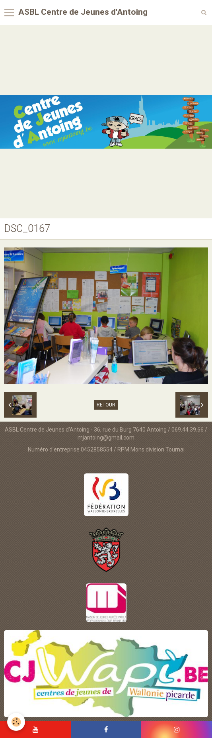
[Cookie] (16, 722)
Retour (106, 405)
